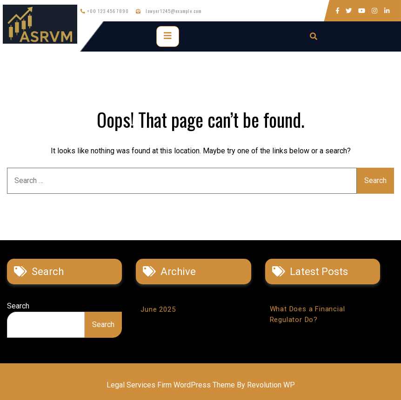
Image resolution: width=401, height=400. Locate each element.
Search (18, 306)
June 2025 (157, 309)
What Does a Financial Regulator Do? (307, 314)
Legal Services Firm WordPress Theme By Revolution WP (201, 384)
